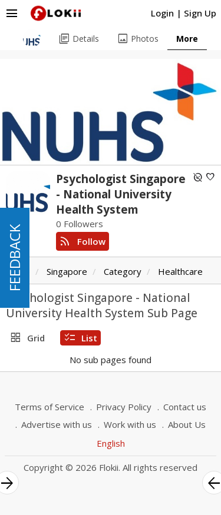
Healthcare (180, 271)
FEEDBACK (14, 257)
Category (122, 271)
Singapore (67, 271)
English (111, 443)
